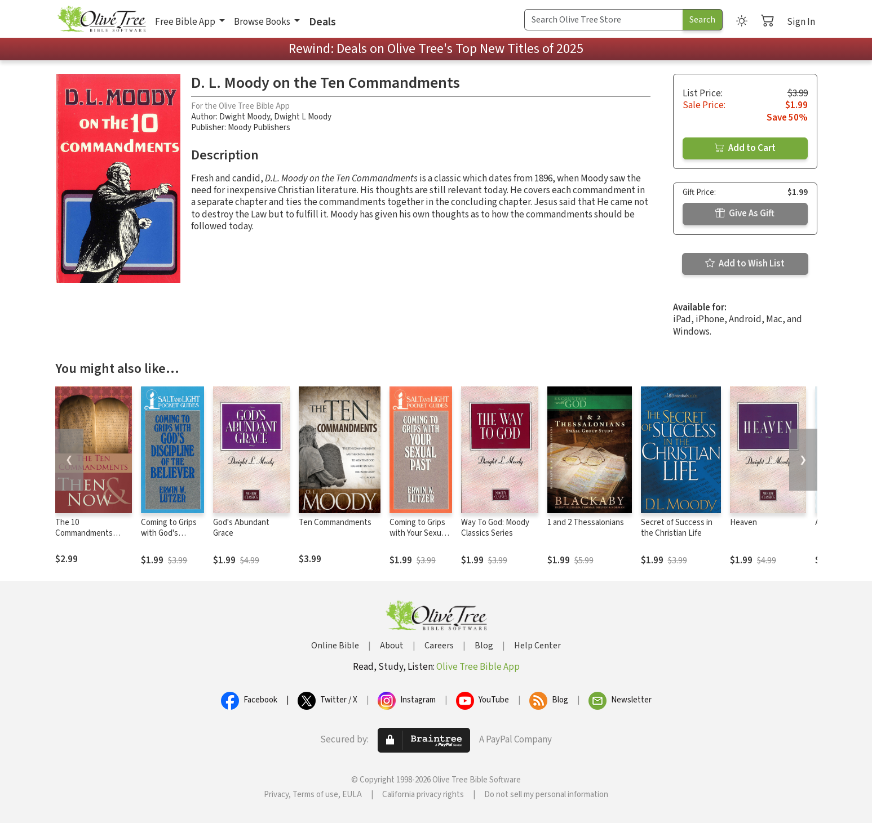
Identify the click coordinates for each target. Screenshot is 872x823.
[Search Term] (603, 19)
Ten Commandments (335, 522)
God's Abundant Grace (241, 528)
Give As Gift (744, 213)
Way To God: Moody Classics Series (495, 528)
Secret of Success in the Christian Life (676, 528)
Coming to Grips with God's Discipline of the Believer (169, 538)
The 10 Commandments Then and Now (84, 533)
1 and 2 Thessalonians (585, 522)
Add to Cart (745, 148)
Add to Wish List (745, 263)
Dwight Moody (244, 117)
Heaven (743, 522)
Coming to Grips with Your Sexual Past (418, 533)
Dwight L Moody (302, 117)
